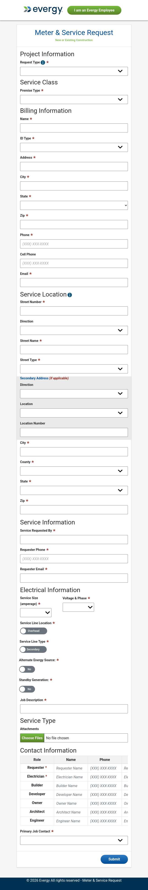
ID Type (25, 138)
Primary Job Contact (35, 831)
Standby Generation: (34, 680)
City (23, 177)
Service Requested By (36, 531)
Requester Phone (32, 550)
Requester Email (32, 569)
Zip (22, 216)
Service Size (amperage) (29, 601)
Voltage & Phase (75, 598)
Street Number (31, 302)
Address (26, 158)
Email (24, 274)
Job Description (31, 700)
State (24, 196)
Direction (26, 321)
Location (26, 404)
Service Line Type (32, 642)
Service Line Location (35, 623)
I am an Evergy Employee (94, 10)
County (25, 462)
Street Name (29, 341)
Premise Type (30, 91)
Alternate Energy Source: (37, 660)
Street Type (28, 360)
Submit (114, 859)
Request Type (32, 62)
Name (24, 119)
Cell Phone (28, 254)
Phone (24, 235)
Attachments (29, 729)
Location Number (32, 423)
